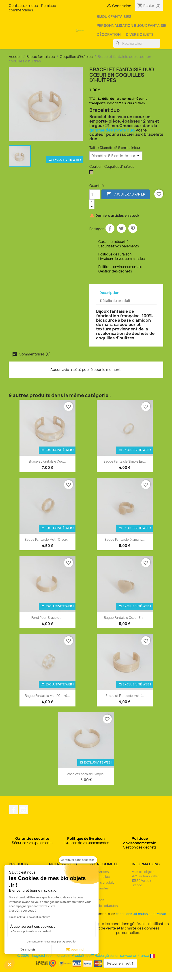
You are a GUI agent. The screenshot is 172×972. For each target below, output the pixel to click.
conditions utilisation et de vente (141, 914)
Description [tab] (109, 292)
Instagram (23, 809)
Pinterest (132, 228)
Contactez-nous (23, 5)
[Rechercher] (136, 43)
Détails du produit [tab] (115, 300)
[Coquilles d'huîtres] (92, 173)
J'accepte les (128, 914)
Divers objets (140, 34)
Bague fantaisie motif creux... (47, 539)
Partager (109, 228)
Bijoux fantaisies (114, 16)
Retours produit (101, 882)
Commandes (99, 888)
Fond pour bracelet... (47, 617)
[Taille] (115, 155)
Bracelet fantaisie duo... (47, 461)
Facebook (13, 809)
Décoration (109, 34)
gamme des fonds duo (112, 130)
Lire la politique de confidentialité (29, 917)
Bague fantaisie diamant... (125, 539)
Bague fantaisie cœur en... (124, 617)
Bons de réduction (103, 906)
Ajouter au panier (125, 194)
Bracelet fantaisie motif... (124, 695)
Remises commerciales (32, 8)
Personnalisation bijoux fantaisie (131, 25)
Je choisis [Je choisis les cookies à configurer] (28, 949)
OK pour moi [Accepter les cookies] (75, 949)
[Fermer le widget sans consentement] (78, 860)
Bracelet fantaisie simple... (86, 774)
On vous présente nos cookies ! (32, 931)
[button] (9, 964)
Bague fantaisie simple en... (124, 461)
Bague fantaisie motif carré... (47, 695)
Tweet (121, 228)
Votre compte (103, 863)
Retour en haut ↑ (120, 963)
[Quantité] (94, 194)
